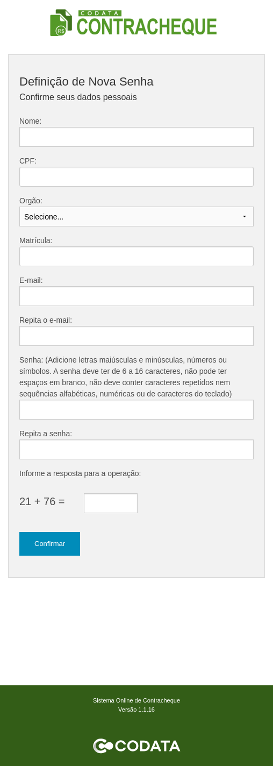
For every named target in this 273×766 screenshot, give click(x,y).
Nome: (30, 121)
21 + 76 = (42, 501)
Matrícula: (35, 240)
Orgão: (30, 200)
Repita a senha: (45, 433)
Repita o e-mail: (45, 320)
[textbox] (136, 177)
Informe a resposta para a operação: (80, 473)
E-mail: (31, 280)
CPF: (28, 161)
